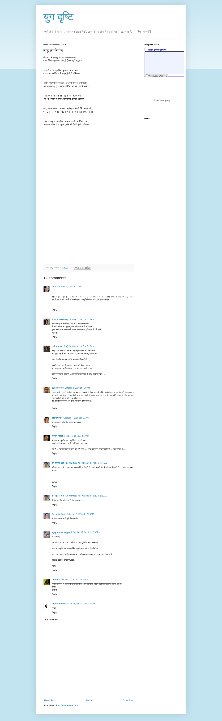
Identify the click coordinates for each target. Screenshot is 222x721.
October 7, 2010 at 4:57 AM (76, 436)
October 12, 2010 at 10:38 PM (86, 532)
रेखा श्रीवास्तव (58, 388)
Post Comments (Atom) (67, 705)
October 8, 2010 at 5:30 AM (94, 496)
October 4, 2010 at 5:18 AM (81, 319)
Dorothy (56, 579)
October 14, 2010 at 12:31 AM (74, 579)
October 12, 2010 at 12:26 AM (80, 514)
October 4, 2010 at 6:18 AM (81, 346)
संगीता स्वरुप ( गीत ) (60, 346)
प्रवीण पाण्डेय (57, 418)
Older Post (128, 700)
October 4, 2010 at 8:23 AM (76, 418)
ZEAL (54, 286)
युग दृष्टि (58, 17)
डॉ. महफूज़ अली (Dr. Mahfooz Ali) (66, 463)
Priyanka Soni (58, 514)
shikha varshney (60, 319)
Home (89, 700)
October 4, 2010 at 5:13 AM (70, 286)
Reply (54, 310)
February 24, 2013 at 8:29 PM (81, 604)
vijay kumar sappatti (62, 532)
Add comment (51, 619)
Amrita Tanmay (59, 604)
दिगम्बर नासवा (57, 436)
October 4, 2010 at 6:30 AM (77, 388)
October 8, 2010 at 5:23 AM (94, 463)
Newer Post (49, 700)
